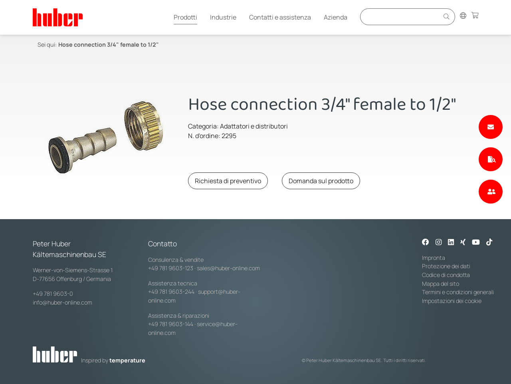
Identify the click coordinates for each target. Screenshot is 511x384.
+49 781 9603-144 (170, 324)
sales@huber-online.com (228, 268)
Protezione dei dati (446, 266)
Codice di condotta (446, 275)
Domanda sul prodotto (321, 180)
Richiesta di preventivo (228, 180)
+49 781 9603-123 (170, 268)
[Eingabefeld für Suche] (401, 16)
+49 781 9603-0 (53, 293)
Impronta (433, 257)
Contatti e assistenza (280, 17)
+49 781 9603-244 (171, 291)
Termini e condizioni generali (458, 292)
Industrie (223, 17)
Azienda (335, 17)
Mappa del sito (440, 283)
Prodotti (185, 17)
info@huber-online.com (62, 302)
